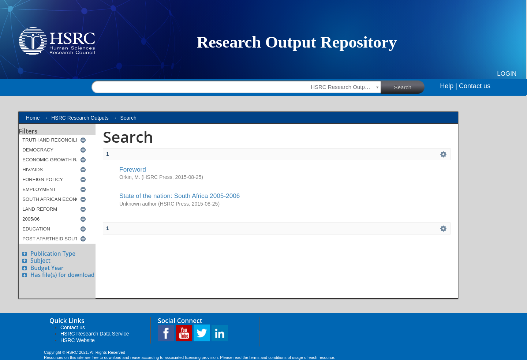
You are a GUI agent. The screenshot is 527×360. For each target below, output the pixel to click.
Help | (448, 86)
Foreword (132, 169)
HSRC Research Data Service (94, 334)
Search (409, 86)
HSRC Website (77, 340)
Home (33, 118)
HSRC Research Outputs (79, 118)
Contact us (474, 86)
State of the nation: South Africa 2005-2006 (179, 195)
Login (506, 73)
